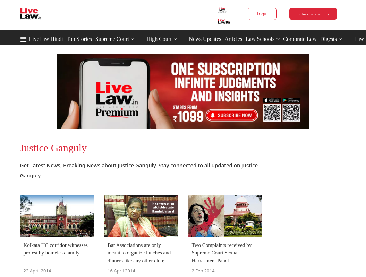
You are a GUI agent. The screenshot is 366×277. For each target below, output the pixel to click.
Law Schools (263, 39)
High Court (158, 39)
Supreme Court (112, 39)
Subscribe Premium (313, 14)
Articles (233, 39)
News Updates (205, 39)
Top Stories (79, 39)
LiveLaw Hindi (46, 39)
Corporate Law (299, 39)
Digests (328, 39)
